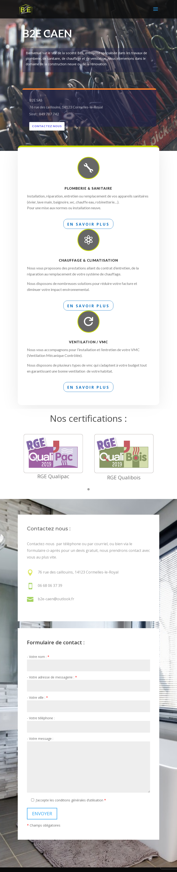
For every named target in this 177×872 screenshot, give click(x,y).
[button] (88, 492)
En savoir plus (88, 224)
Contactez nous (49, 126)
